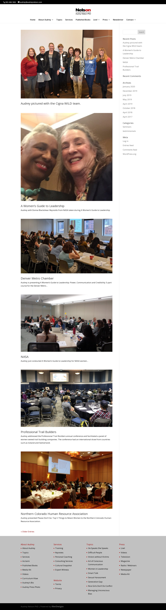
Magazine (125, 561)
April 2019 (127, 103)
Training (59, 548)
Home (32, 20)
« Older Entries (27, 531)
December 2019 (130, 91)
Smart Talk (93, 573)
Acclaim (26, 561)
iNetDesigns (58, 606)
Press (105, 20)
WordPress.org (129, 154)
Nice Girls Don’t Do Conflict (100, 586)
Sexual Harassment (97, 577)
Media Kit (26, 569)
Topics (59, 20)
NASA (24, 357)
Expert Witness (62, 569)
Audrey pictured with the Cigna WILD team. (51, 103)
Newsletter (118, 20)
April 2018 (127, 112)
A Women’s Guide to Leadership (42, 206)
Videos (25, 574)
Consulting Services (64, 561)
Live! (95, 20)
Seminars (127, 126)
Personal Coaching (63, 556)
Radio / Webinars (128, 565)
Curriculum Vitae (30, 578)
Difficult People (95, 552)
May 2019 (127, 99)
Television (125, 556)
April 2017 (127, 116)
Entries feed (128, 145)
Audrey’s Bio (28, 582)
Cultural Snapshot (63, 565)
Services (69, 20)
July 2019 (127, 95)
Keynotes (59, 552)
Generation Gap (95, 581)
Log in (125, 141)
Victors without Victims (98, 556)
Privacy (58, 588)
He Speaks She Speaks (98, 548)
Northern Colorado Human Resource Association (54, 514)
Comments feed (130, 149)
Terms (58, 584)
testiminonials (129, 131)
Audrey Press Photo (31, 587)
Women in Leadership (98, 568)
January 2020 (129, 86)
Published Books (83, 20)
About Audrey (44, 20)
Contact (130, 20)
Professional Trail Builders (38, 432)
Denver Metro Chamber (37, 278)
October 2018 (129, 108)
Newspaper (126, 569)
